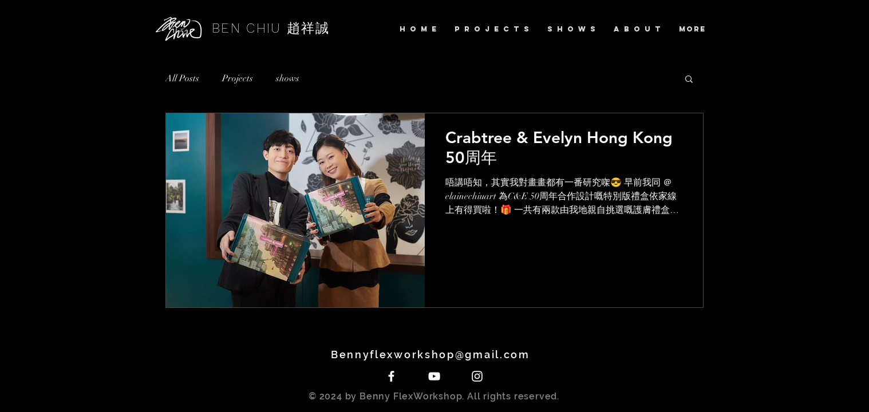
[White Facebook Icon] (391, 376)
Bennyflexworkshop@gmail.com (434, 354)
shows (287, 78)
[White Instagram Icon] (477, 376)
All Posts (182, 78)
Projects (237, 78)
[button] (689, 80)
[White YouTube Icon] (434, 376)
